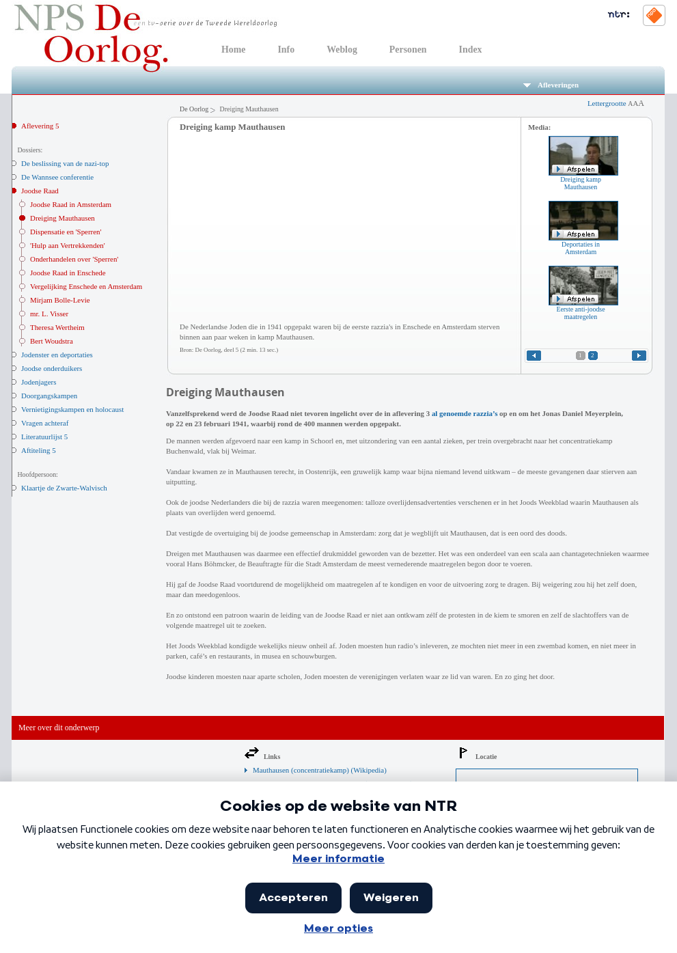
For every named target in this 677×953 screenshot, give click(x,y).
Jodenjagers (39, 382)
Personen (408, 49)
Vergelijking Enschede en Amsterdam (86, 286)
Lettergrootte (616, 103)
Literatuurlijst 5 (44, 436)
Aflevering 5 (40, 126)
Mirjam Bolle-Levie (60, 300)
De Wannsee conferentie (57, 177)
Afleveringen (551, 85)
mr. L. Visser (49, 313)
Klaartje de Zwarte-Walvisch (64, 488)
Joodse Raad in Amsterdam (70, 204)
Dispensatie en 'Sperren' (65, 231)
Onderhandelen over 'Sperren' (74, 259)
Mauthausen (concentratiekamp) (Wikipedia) (320, 770)
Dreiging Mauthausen (62, 218)
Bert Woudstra (51, 341)
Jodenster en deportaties (57, 354)
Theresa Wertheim (57, 327)
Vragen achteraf (44, 423)
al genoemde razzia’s (465, 413)
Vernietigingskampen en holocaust (72, 409)
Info (285, 49)
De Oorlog (194, 109)
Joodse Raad (40, 191)
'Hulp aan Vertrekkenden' (67, 245)
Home (233, 49)
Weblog (342, 49)
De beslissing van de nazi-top (65, 163)
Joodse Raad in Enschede (68, 272)
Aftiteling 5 (38, 450)
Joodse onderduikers (51, 368)
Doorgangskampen (49, 395)
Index (470, 49)
